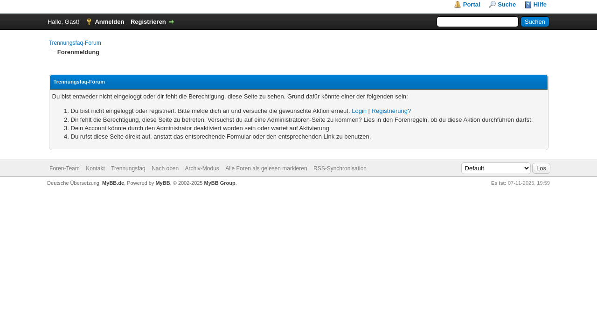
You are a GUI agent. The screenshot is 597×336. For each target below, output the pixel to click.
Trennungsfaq (128, 168)
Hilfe (540, 4)
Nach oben (165, 168)
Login (359, 110)
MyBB (162, 183)
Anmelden (109, 21)
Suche (507, 4)
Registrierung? (391, 110)
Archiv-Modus (202, 168)
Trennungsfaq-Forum (75, 43)
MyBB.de (113, 183)
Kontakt (95, 168)
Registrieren (148, 21)
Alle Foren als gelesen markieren (266, 168)
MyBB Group (220, 183)
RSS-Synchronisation (340, 168)
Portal (471, 4)
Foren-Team (64, 168)
